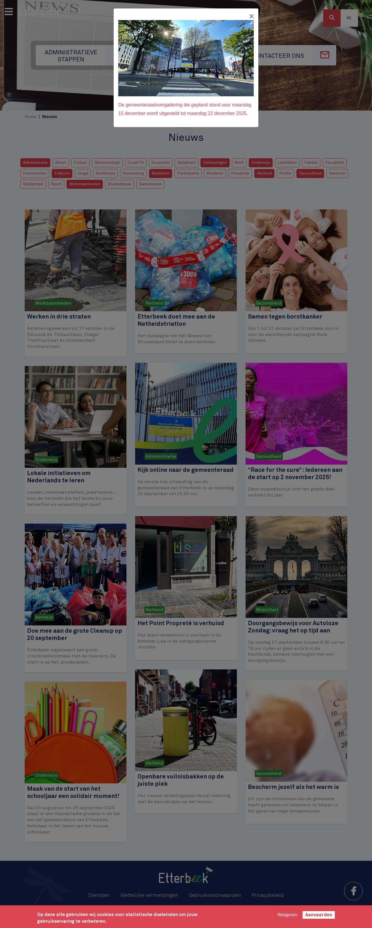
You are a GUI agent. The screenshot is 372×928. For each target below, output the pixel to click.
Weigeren (287, 914)
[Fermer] (251, 16)
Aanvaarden (318, 915)
